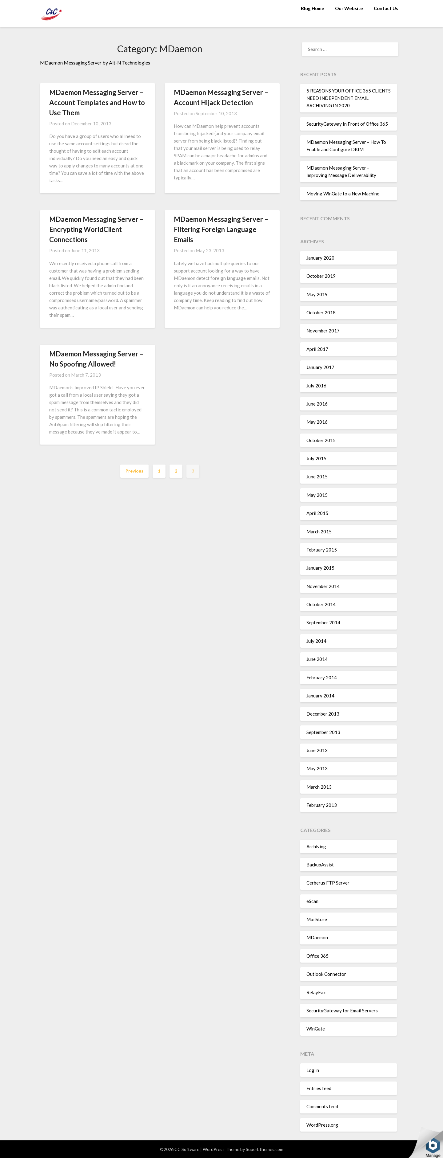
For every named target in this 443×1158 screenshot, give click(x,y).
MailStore (316, 919)
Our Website (349, 8)
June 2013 (317, 750)
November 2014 (323, 586)
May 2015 (317, 495)
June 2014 (317, 659)
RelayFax (316, 992)
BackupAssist (320, 864)
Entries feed (318, 1088)
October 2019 (321, 276)
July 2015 (316, 458)
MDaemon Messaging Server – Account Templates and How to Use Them (97, 102)
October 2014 (321, 604)
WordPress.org (322, 1125)
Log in (312, 1070)
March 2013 (319, 787)
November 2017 (323, 330)
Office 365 (317, 956)
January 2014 (320, 695)
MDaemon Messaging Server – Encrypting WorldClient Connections (96, 229)
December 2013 (322, 713)
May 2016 (317, 422)
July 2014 (316, 641)
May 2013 (317, 768)
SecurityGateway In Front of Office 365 (347, 124)
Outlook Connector (326, 974)
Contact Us (386, 8)
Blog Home (312, 8)
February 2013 (321, 805)
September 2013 (323, 732)
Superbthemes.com (264, 1149)
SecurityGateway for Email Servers (342, 1010)
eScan (312, 901)
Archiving (316, 846)
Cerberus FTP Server (327, 882)
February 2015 (321, 549)
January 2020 (320, 258)
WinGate (315, 1028)
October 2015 (321, 440)
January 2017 (320, 367)
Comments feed (322, 1106)
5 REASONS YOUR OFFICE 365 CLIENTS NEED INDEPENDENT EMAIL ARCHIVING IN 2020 (348, 98)
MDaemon (317, 937)
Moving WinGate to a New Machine (342, 193)
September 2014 (323, 622)
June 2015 (317, 476)
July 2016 (316, 385)
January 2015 (320, 568)
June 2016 (317, 403)
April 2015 (317, 513)
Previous (134, 470)
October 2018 (321, 312)
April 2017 (317, 349)
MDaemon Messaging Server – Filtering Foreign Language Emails (221, 229)
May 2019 (317, 294)
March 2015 (319, 531)
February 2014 (321, 677)
